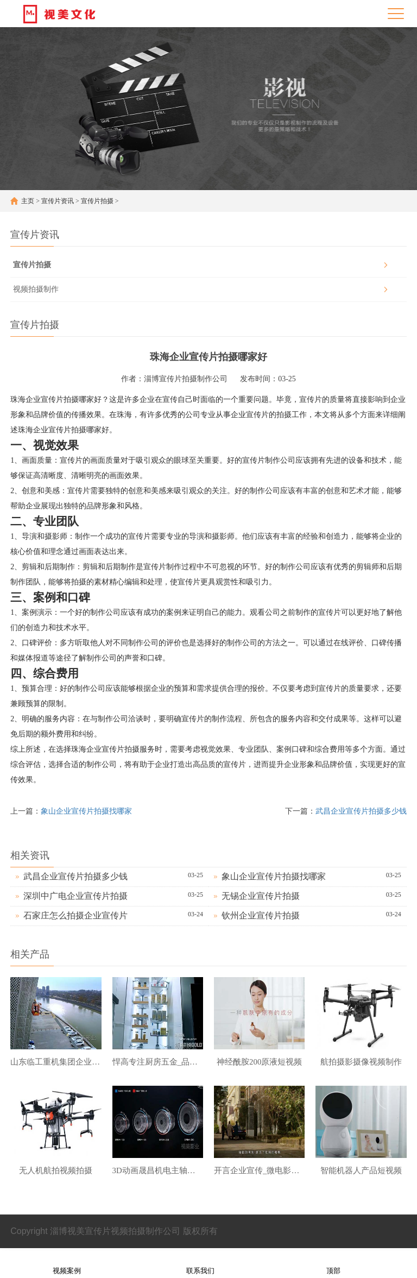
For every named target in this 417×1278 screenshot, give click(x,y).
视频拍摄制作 (36, 289)
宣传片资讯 (57, 201)
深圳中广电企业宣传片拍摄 (75, 896)
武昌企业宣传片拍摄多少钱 (361, 811)
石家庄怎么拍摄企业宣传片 (75, 915)
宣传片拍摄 (97, 201)
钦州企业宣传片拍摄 (261, 915)
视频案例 (67, 1263)
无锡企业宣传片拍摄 (261, 896)
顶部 (333, 1263)
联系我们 (200, 1263)
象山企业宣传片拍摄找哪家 (86, 811)
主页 (27, 201)
